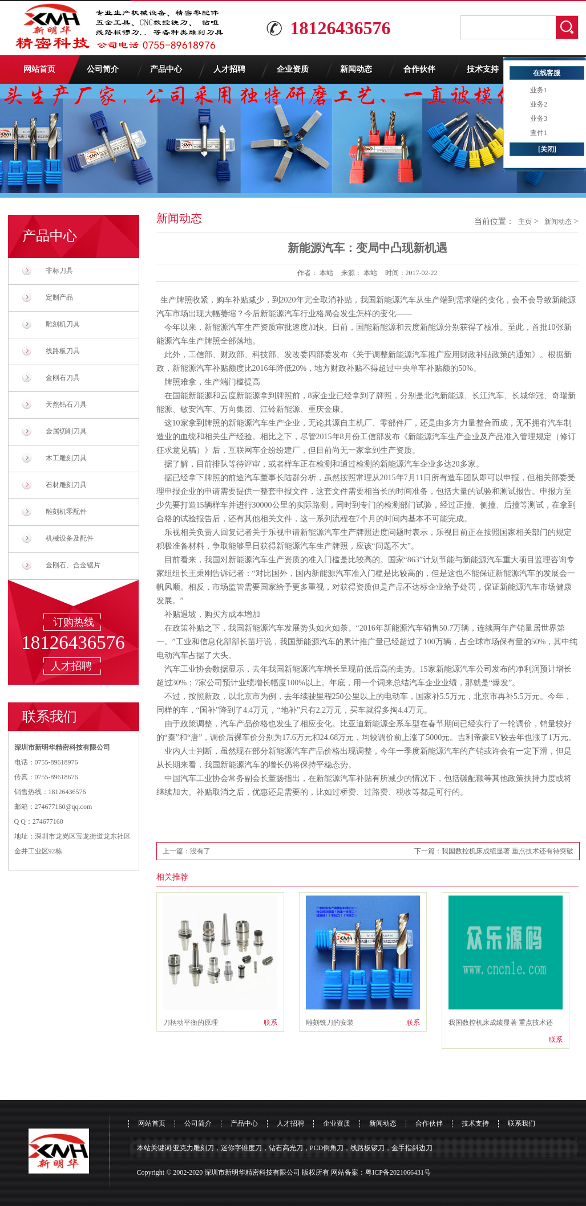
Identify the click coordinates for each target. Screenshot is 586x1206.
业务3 (538, 118)
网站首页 (39, 69)
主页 (525, 222)
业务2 (538, 104)
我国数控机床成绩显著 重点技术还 (500, 1023)
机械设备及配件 (70, 538)
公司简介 (103, 69)
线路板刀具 (63, 351)
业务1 (538, 90)
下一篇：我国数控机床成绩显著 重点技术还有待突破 (493, 851)
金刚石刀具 (63, 378)
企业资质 (293, 69)
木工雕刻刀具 (66, 458)
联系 (270, 1023)
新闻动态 (356, 69)
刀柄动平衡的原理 (190, 1023)
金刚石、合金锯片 (73, 565)
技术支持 (483, 69)
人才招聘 (229, 69)
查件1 (538, 133)
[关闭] (547, 149)
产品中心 (166, 69)
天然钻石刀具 (66, 404)
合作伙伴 (419, 69)
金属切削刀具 (66, 431)
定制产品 (59, 297)
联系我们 (521, 1123)
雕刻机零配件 (66, 512)
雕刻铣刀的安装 (330, 1023)
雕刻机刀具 (63, 324)
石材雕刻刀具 (66, 485)
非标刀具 (59, 271)
